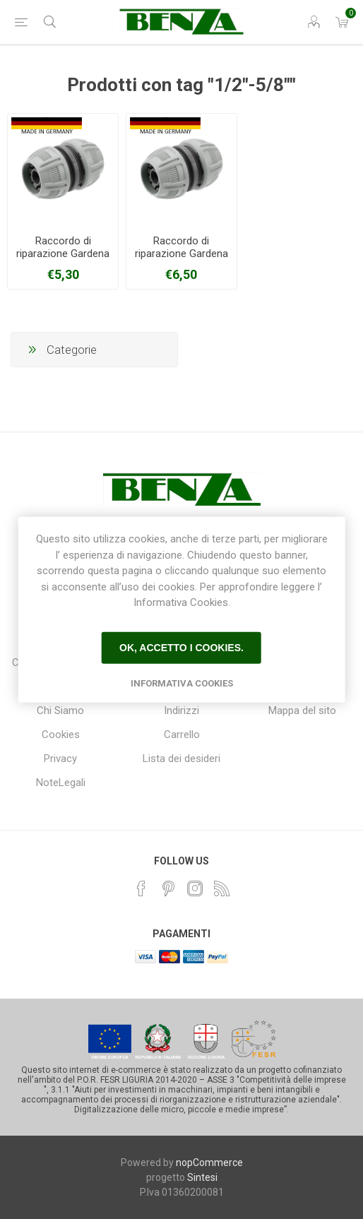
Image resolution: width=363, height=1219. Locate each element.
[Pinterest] (168, 888)
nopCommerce (209, 1162)
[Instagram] (195, 888)
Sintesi (202, 1177)
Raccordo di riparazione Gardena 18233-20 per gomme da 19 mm (181, 259)
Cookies (61, 734)
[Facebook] (141, 888)
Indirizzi (181, 710)
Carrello (182, 734)
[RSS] (221, 888)
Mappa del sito (302, 710)
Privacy (60, 758)
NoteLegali (60, 782)
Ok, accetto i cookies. (181, 647)
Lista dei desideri (181, 758)
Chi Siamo (60, 710)
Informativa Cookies (182, 682)
